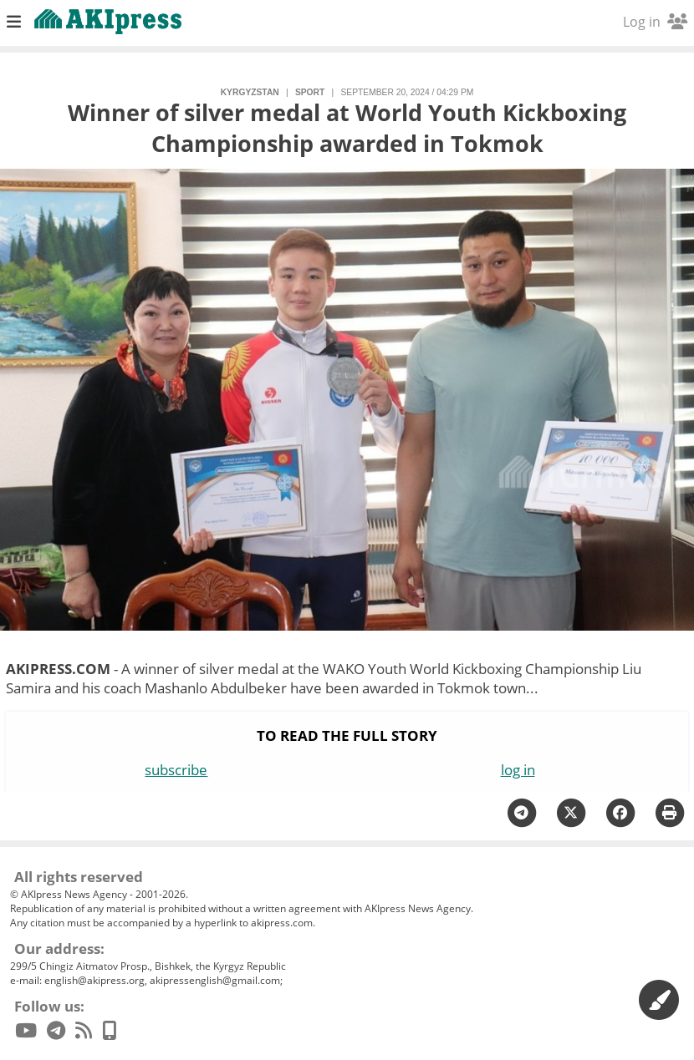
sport (309, 92)
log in (518, 769)
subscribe (176, 769)
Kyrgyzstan (250, 92)
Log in (655, 22)
